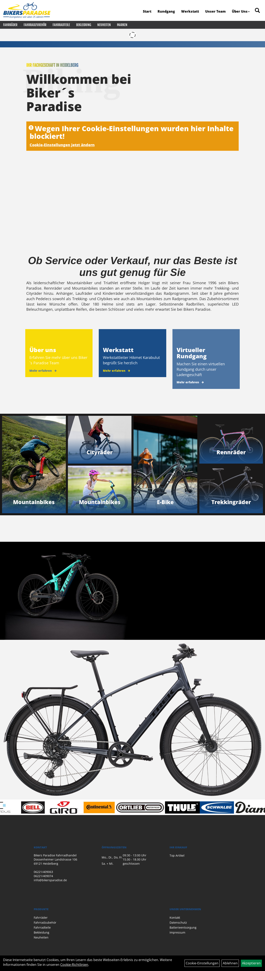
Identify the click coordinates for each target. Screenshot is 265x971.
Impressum (177, 932)
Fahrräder (10, 25)
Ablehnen (230, 963)
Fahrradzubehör (35, 25)
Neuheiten (104, 25)
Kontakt (175, 917)
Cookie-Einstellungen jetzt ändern (62, 144)
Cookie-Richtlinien (74, 964)
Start (147, 11)
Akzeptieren (251, 963)
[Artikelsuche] (257, 10)
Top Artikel (177, 855)
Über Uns (241, 11)
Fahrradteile (61, 25)
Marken (122, 25)
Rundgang (166, 11)
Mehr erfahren (40, 371)
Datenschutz (178, 922)
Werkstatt (190, 11)
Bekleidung (83, 25)
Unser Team (215, 11)
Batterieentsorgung (183, 927)
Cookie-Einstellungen (202, 963)
